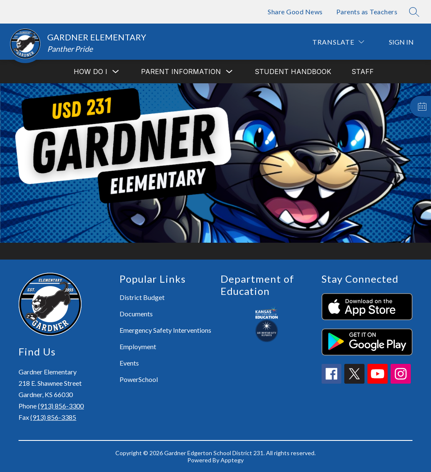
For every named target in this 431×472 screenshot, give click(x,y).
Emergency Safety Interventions (165, 330)
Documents (136, 314)
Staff (362, 71)
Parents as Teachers (367, 12)
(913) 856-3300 (61, 406)
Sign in (401, 42)
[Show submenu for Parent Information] (181, 71)
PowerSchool (139, 379)
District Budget (142, 297)
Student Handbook (293, 71)
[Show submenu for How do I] (90, 71)
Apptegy (232, 460)
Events (129, 363)
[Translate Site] (338, 42)
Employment (138, 346)
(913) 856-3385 (53, 417)
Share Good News (295, 12)
